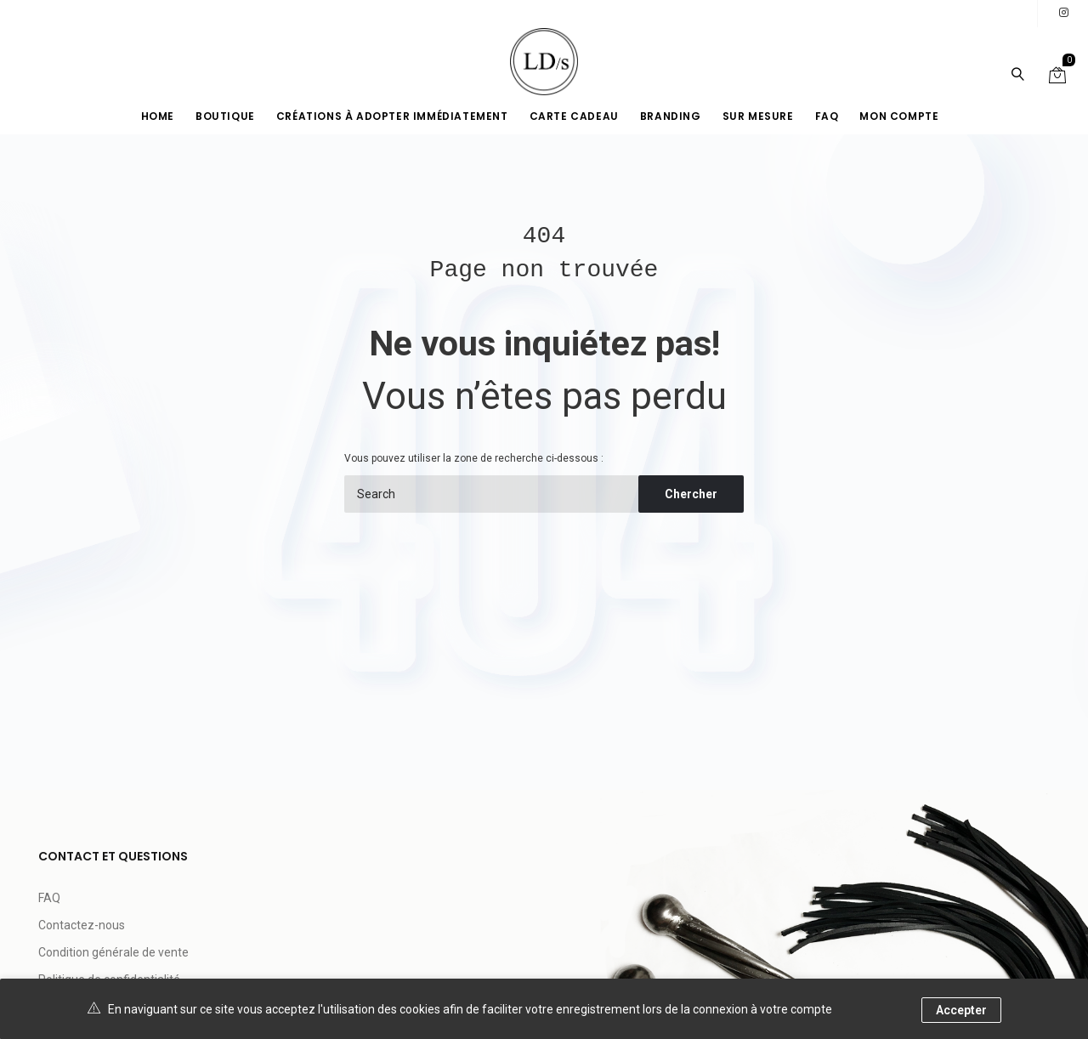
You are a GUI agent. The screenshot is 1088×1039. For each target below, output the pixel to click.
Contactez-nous (81, 925)
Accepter (961, 1010)
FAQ (49, 898)
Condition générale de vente (113, 952)
